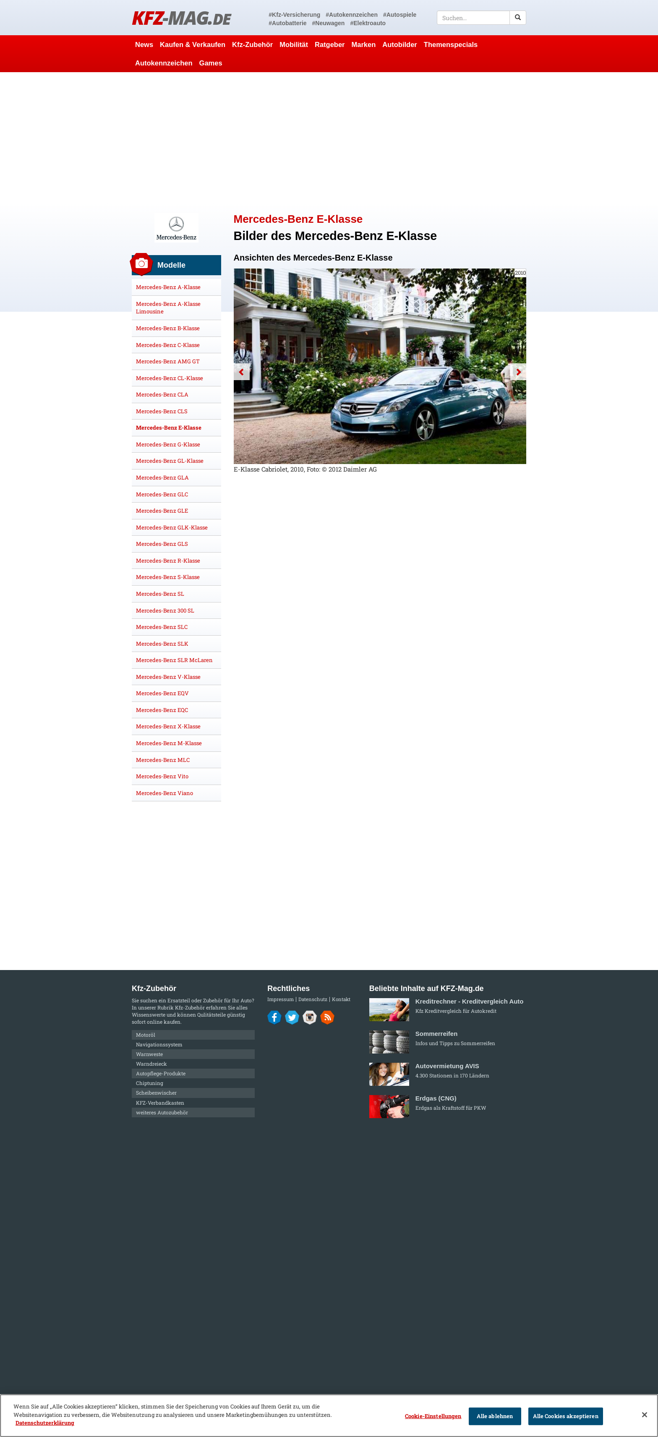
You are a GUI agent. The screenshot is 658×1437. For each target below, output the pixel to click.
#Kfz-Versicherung (294, 14)
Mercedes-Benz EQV (162, 693)
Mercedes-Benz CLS (162, 411)
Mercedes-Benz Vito (162, 776)
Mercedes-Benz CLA (162, 394)
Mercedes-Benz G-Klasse (168, 444)
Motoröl (145, 1034)
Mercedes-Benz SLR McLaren (174, 660)
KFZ (181, 17)
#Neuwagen (328, 23)
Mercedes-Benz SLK (162, 643)
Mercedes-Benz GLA (162, 477)
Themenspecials (451, 44)
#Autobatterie (287, 23)
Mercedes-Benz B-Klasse (168, 328)
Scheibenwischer (156, 1092)
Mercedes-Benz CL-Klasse (169, 378)
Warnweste (149, 1054)
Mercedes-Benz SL (160, 593)
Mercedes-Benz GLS (162, 544)
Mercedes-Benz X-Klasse (168, 726)
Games (210, 63)
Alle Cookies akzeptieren (565, 1416)
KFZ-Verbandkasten (160, 1102)
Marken (364, 44)
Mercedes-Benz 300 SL (165, 610)
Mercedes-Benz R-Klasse (168, 560)
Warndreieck (151, 1063)
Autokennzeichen (164, 63)
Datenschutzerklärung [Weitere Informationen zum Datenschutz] (45, 1423)
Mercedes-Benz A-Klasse (168, 287)
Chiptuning (149, 1083)
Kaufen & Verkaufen (192, 44)
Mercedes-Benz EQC (162, 710)
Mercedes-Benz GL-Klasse (170, 460)
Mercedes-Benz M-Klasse (169, 743)
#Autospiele (399, 14)
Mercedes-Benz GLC (162, 494)
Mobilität (293, 44)
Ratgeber (330, 44)
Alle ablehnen (495, 1416)
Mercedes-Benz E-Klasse (168, 427)
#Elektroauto (368, 23)
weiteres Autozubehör (162, 1112)
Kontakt (341, 999)
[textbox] (481, 17)
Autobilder (399, 44)
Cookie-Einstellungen (433, 1416)
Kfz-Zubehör (252, 44)
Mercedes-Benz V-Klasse (168, 677)
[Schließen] (644, 1415)
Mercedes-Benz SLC (162, 627)
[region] (329, 1415)
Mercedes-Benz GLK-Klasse (172, 527)
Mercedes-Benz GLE (162, 510)
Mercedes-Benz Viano (164, 793)
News (144, 44)
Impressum (280, 999)
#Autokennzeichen (352, 14)
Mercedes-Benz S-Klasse (168, 577)
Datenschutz (312, 999)
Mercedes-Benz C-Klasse (168, 345)
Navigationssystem (159, 1044)
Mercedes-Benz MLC (163, 760)
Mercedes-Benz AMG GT (168, 361)
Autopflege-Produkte (160, 1073)
